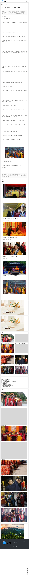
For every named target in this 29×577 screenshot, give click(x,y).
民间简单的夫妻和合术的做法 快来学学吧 (10, 237)
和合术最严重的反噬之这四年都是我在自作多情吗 (7, 385)
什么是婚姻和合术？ (4, 383)
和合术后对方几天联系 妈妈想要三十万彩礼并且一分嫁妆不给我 (9, 381)
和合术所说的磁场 (6, 171)
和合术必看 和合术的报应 (5, 382)
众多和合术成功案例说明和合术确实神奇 (5, 491)
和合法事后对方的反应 (3, 425)
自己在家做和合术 (3, 364)
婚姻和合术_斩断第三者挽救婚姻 (5, 343)
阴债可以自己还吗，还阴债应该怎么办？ (10, 295)
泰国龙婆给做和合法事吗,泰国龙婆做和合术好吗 (20, 343)
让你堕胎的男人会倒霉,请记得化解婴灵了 (10, 256)
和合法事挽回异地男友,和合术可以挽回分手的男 (11, 170)
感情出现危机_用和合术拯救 (18, 364)
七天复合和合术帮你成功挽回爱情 (6, 386)
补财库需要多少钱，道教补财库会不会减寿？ (10, 275)
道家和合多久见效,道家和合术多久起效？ (6, 379)
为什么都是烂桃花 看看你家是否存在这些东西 (10, 218)
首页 (2, 4)
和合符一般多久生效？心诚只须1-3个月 (6, 380)
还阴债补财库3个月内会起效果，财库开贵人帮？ (11, 199)
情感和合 (6, 4)
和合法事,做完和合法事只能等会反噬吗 (6, 384)
